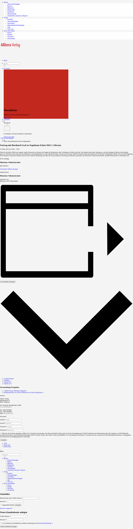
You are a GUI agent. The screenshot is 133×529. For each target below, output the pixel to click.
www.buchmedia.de (6, 407)
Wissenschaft (11, 14)
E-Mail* (2, 420)
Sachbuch (10, 12)
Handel (9, 35)
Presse (9, 33)
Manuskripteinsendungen (15, 25)
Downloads (11, 38)
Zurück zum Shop (9, 137)
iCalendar (6, 380)
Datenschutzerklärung (44, 523)
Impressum (7, 445)
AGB (5, 443)
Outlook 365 (7, 382)
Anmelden (18, 505)
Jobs (8, 27)
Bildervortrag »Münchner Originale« (15, 391)
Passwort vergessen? (6, 508)
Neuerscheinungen (13, 4)
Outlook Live (8, 383)
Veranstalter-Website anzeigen (9, 169)
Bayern (9, 6)
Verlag (6, 17)
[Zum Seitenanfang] (0, 450)
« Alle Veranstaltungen (6, 138)
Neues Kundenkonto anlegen (9, 526)
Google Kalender (9, 378)
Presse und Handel (9, 31)
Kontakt (10, 19)
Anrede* (2, 423)
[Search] (4, 457)
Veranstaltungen (12, 21)
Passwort (3, 501)
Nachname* (3, 430)
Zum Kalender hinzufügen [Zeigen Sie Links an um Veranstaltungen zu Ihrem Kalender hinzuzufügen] (8, 281)
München (10, 8)
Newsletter (11, 23)
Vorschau (10, 36)
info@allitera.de (8, 413)
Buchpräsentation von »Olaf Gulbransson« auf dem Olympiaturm (24, 392)
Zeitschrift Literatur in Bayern (17, 16)
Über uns (10, 29)
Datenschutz (7, 446)
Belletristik (11, 10)
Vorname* (3, 426)
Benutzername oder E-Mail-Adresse (11, 498)
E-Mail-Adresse (5, 516)
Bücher (6, 2)
